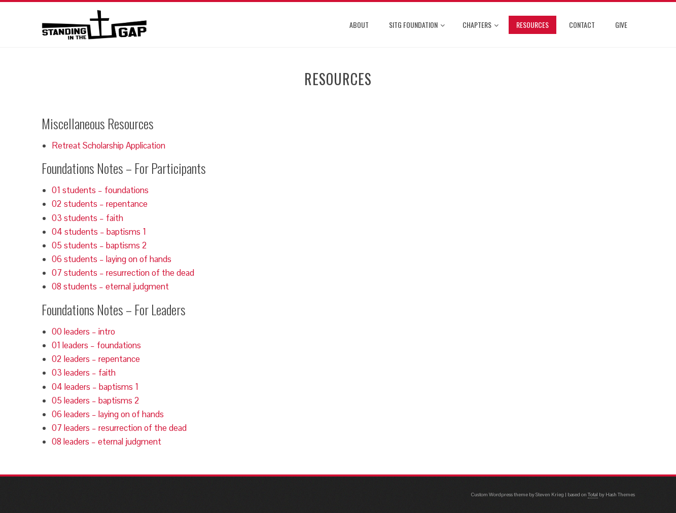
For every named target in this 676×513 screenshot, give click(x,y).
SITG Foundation (417, 24)
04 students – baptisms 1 (99, 231)
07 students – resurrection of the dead (123, 272)
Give (621, 24)
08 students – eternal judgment (110, 286)
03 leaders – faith (84, 372)
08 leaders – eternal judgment (106, 441)
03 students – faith (87, 218)
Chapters (480, 24)
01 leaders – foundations (96, 345)
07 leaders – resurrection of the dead (119, 427)
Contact (582, 24)
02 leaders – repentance (96, 358)
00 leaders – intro (83, 331)
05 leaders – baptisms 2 (95, 400)
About (359, 24)
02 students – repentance (100, 203)
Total (593, 494)
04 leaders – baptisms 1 (95, 386)
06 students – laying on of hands (111, 259)
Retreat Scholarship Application (108, 145)
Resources (532, 24)
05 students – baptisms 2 (99, 245)
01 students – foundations (100, 190)
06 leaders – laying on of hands (108, 414)
